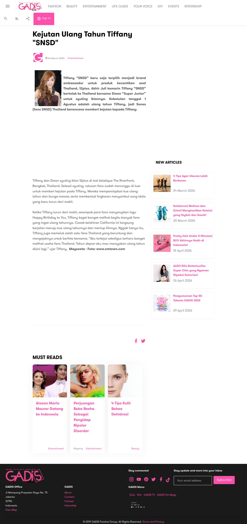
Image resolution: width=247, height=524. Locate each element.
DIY (160, 6)
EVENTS (173, 6)
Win (139, 495)
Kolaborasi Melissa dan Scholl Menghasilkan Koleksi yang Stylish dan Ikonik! (192, 210)
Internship (70, 505)
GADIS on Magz (166, 495)
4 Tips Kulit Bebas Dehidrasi (121, 409)
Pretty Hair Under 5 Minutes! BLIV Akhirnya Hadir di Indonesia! (193, 240)
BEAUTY (72, 6)
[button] (143, 341)
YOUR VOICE (142, 6)
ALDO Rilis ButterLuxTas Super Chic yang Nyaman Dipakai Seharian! (191, 270)
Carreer (69, 501)
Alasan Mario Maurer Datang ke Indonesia (49, 409)
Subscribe (224, 480)
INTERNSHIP (193, 6)
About (67, 492)
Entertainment (75, 58)
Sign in (44, 19)
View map (11, 510)
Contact (69, 497)
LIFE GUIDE (120, 6)
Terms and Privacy (153, 522)
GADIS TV (149, 495)
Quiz (132, 495)
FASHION (54, 6)
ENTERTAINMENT (95, 6)
